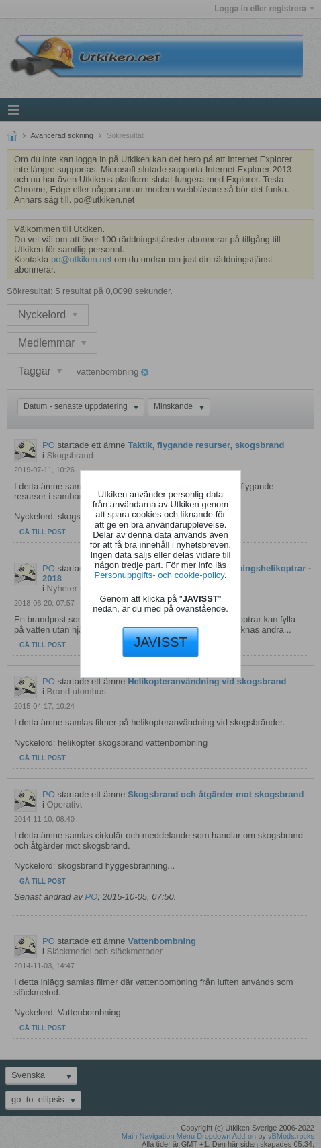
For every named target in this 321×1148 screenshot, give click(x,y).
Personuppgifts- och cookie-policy (159, 575)
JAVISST (160, 642)
